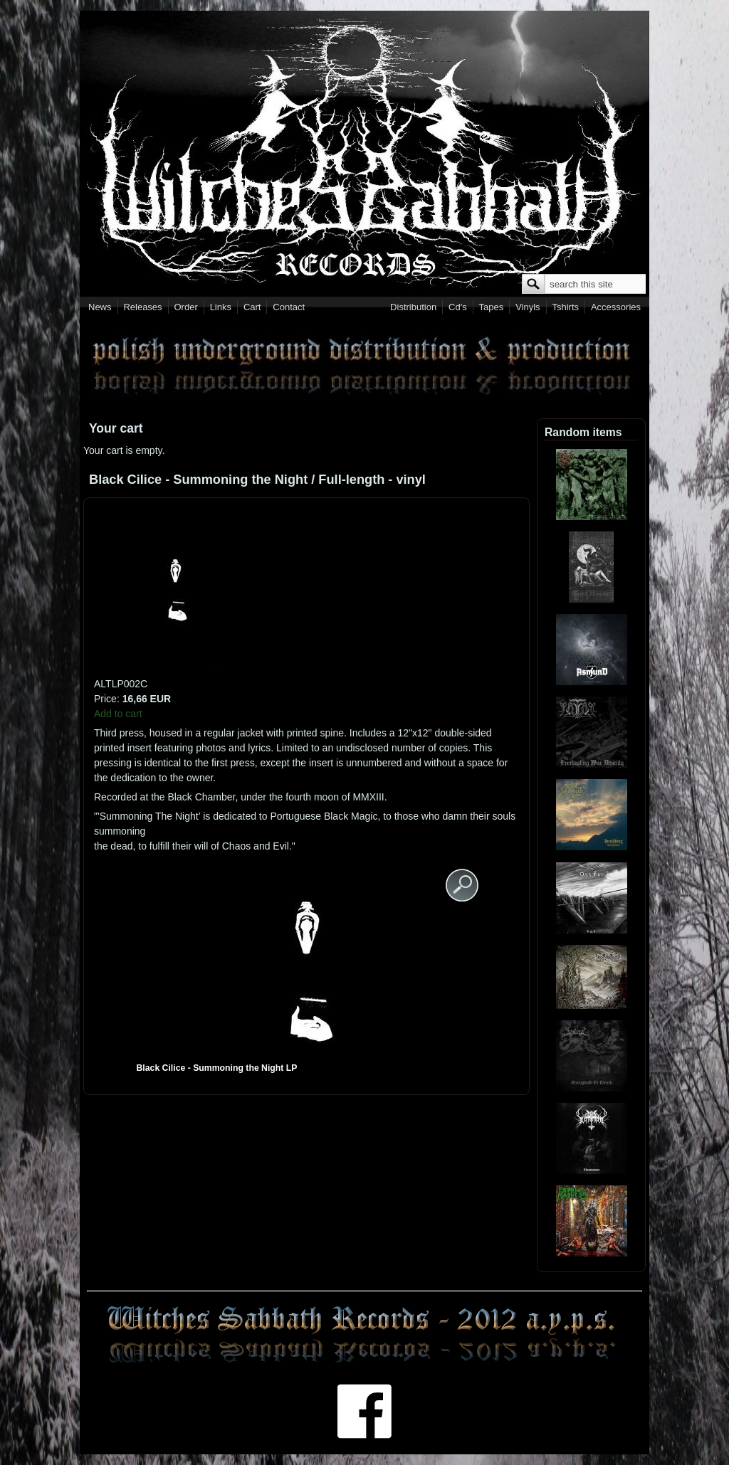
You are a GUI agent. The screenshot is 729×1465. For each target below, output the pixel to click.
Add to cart (118, 713)
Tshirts (565, 307)
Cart (252, 307)
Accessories (616, 307)
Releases (142, 307)
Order (186, 307)
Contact (289, 307)
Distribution (413, 307)
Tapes (491, 307)
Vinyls (527, 307)
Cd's (458, 307)
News (100, 307)
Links (220, 307)
